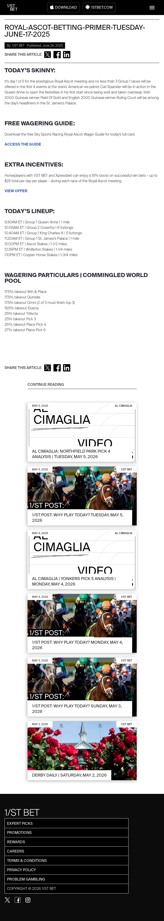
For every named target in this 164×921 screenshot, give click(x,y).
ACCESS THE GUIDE (23, 144)
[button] (152, 7)
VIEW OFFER (16, 191)
